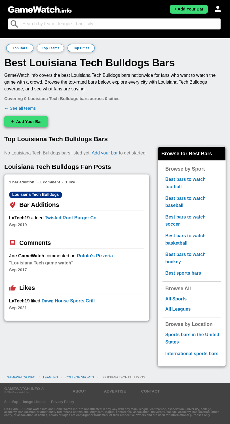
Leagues (50, 377)
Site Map (11, 402)
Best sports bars (183, 273)
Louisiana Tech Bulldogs (35, 194)
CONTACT (150, 391)
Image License (35, 402)
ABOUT (79, 391)
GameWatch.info (21, 377)
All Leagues (178, 309)
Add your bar (105, 152)
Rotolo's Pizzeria (95, 255)
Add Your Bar (26, 121)
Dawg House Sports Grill (68, 300)
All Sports (176, 298)
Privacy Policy (62, 402)
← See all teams (20, 108)
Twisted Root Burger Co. (71, 217)
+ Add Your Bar (188, 9)
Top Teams (51, 48)
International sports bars (192, 353)
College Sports (80, 377)
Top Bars (20, 48)
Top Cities (81, 48)
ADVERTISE (115, 391)
